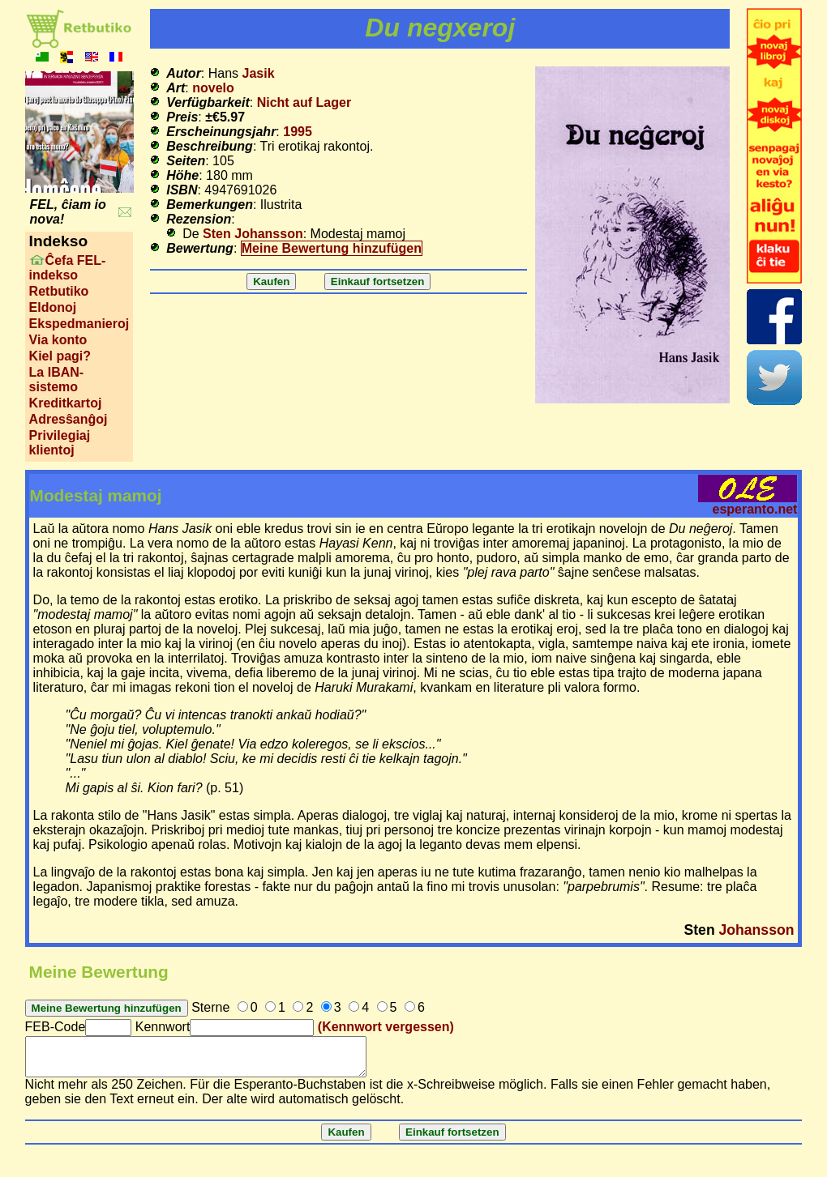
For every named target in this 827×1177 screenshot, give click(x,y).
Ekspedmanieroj (79, 323)
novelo (213, 88)
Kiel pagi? (60, 356)
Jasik (258, 73)
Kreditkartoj (65, 403)
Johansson (757, 930)
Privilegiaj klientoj (60, 443)
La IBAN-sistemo (56, 379)
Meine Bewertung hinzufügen (332, 248)
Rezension (198, 219)
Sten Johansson (253, 234)
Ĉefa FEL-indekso (67, 268)
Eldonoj (53, 307)
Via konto (58, 340)
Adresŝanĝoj (68, 419)
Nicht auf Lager (304, 102)
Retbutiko (59, 291)
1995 (297, 132)
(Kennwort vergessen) (386, 1027)
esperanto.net (754, 509)
